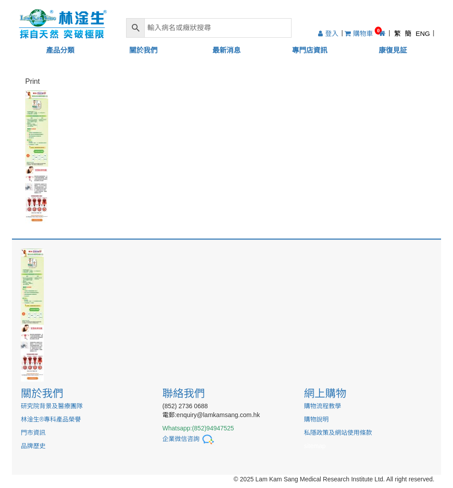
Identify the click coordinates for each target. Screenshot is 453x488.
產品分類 (60, 50)
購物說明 (316, 419)
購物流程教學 (322, 406)
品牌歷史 (33, 445)
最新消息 (226, 50)
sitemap (315, 445)
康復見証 (393, 50)
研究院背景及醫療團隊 (52, 406)
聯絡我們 (183, 393)
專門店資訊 (309, 50)
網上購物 (325, 393)
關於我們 (143, 50)
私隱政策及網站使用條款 (338, 432)
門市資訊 (33, 432)
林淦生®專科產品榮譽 (51, 419)
